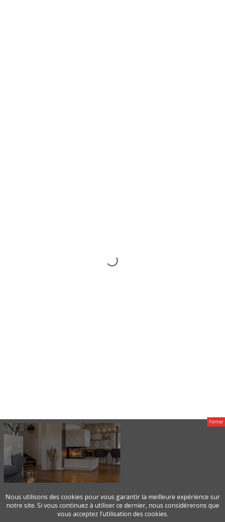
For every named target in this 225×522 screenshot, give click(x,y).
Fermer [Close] (216, 422)
